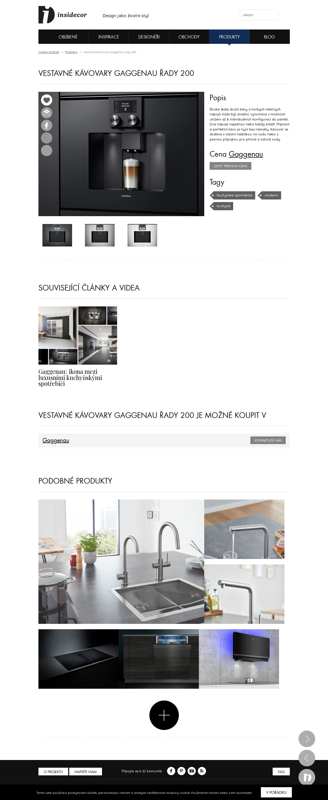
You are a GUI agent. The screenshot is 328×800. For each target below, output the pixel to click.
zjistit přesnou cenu (230, 166)
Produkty (229, 37)
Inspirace (108, 37)
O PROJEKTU (53, 772)
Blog (269, 37)
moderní (271, 195)
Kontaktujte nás (268, 440)
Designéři (149, 37)
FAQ (281, 772)
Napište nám (86, 772)
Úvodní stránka (48, 52)
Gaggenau (246, 154)
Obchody (189, 37)
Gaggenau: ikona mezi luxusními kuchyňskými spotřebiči (70, 377)
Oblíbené (60, 36)
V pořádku (276, 792)
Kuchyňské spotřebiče (234, 195)
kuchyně (223, 206)
